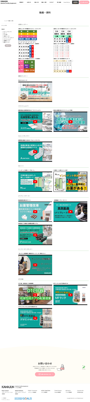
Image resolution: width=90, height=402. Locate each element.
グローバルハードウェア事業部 (20, 392)
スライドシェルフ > (23, 106)
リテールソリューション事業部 (7, 392)
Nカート (4, 33)
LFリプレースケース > (24, 196)
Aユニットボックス (7, 31)
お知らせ (29, 2)
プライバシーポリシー (6, 399)
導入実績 (59, 2)
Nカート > (21, 166)
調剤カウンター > (23, 76)
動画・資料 (44, 2)
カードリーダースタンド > (25, 249)
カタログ (52, 2)
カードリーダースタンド (8, 37)
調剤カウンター (6, 42)
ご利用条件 (4, 398)
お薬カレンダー (6, 36)
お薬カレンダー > (23, 24)
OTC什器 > (21, 279)
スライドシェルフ (6, 39)
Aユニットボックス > (23, 136)
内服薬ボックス (6, 40)
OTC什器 (4, 34)
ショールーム (67, 2)
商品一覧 (36, 2)
